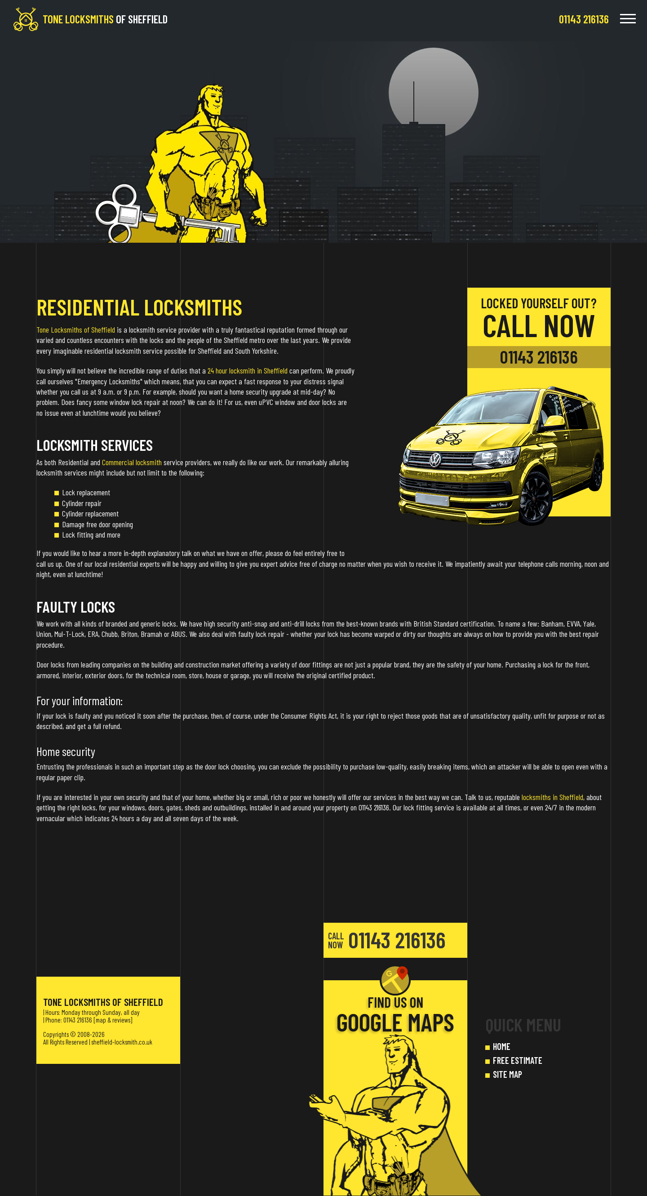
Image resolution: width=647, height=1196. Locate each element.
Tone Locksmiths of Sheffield (75, 329)
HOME (501, 1046)
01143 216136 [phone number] (539, 356)
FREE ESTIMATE (517, 1060)
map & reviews (113, 1020)
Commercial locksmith (132, 462)
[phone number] (584, 19)
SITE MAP (507, 1074)
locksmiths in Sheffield (552, 797)
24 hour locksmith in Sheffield (248, 370)
